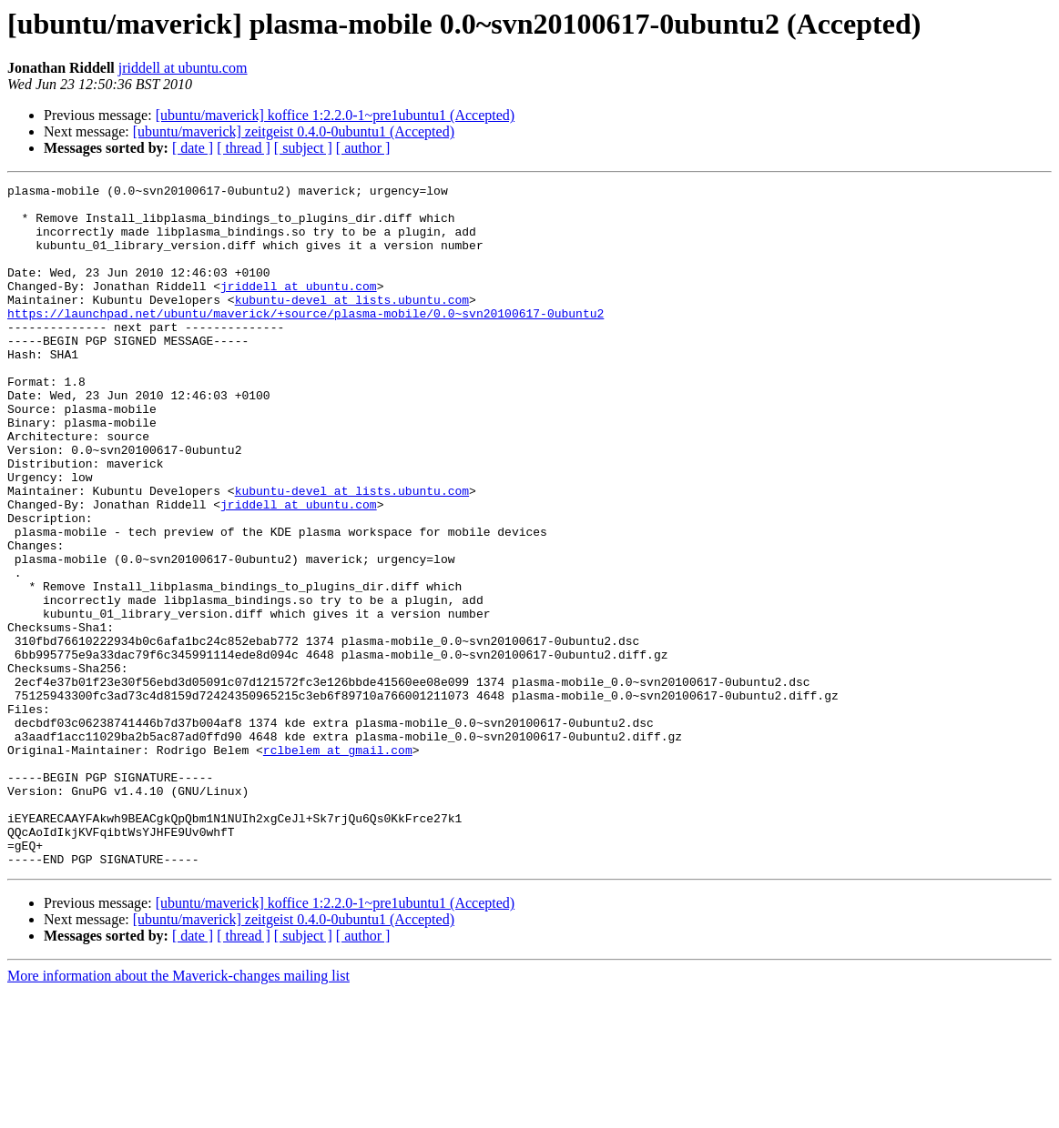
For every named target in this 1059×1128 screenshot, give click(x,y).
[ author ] (363, 148)
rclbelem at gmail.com (337, 864)
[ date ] (192, 148)
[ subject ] (303, 148)
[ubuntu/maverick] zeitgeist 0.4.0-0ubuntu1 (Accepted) (293, 131)
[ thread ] (243, 148)
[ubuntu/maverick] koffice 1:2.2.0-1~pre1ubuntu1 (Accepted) (335, 115)
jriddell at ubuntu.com (183, 68)
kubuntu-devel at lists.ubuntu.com (352, 324)
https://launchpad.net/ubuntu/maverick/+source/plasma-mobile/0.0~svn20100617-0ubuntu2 (305, 340)
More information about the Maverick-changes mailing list (178, 1112)
